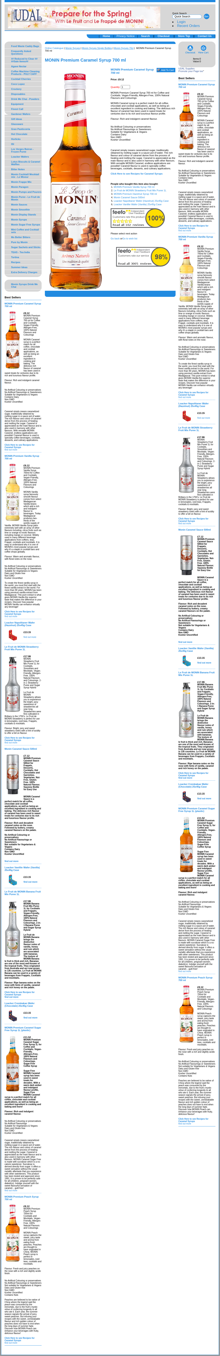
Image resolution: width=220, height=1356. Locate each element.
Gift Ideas (16, 119)
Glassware (17, 124)
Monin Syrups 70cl (124, 48)
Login (181, 22)
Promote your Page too (190, 71)
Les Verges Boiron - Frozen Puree (22, 150)
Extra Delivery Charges (24, 272)
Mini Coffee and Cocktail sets (25, 231)
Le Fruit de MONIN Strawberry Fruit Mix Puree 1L (140, 190)
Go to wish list (129, 238)
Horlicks (15, 139)
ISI (12, 144)
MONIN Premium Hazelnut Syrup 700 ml (135, 194)
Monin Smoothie (20, 209)
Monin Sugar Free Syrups (25, 224)
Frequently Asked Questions (21, 52)
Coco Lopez (18, 84)
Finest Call (17, 109)
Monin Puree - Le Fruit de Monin (25, 198)
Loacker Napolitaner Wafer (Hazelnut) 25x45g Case (141, 201)
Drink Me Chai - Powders (25, 99)
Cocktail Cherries (21, 79)
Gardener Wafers (20, 114)
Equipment (17, 104)
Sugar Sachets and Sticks (26, 247)
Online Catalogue (54, 48)
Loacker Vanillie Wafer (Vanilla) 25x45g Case (137, 204)
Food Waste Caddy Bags (25, 46)
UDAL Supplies (186, 68)
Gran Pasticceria (20, 129)
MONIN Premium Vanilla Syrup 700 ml (134, 187)
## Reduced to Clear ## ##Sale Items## (24, 60)
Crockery (16, 89)
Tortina (15, 257)
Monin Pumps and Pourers (26, 192)
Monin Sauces (19, 204)
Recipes (15, 262)
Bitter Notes (18, 169)
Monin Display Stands (23, 214)
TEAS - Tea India (20, 252)
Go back (115, 238)
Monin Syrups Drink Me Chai (24, 285)
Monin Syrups (19, 219)
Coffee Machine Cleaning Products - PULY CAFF (25, 72)
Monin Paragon (19, 187)
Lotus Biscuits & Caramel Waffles (25, 163)
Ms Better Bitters (20, 237)
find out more (11, 450)
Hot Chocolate (19, 134)
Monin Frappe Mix (21, 182)
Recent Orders (188, 26)
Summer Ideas (19, 267)
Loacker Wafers (20, 156)
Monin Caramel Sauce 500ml (129, 197)
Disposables (18, 94)
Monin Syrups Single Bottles (97, 48)
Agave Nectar (18, 66)
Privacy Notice (126, 36)
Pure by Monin (19, 242)
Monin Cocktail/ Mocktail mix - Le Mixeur (25, 175)
